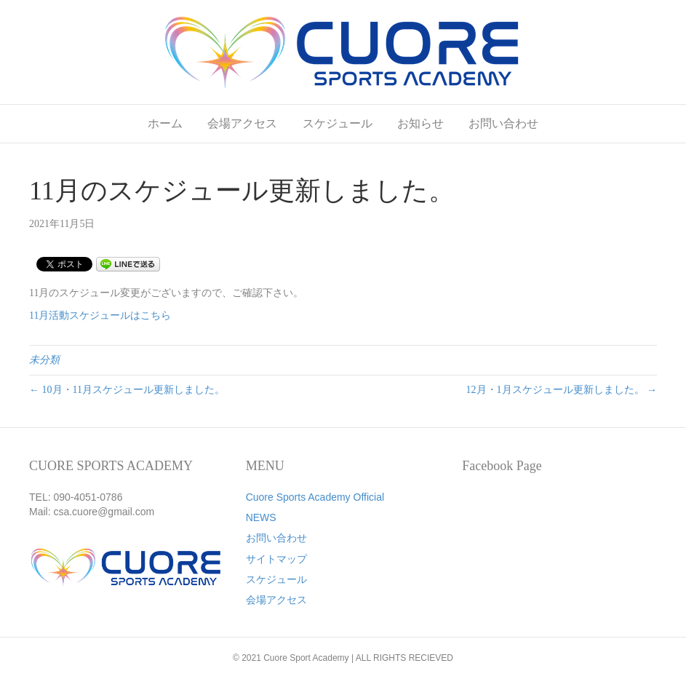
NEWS (261, 517)
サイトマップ (276, 559)
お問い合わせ (503, 123)
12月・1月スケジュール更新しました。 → (562, 389)
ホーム (165, 123)
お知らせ (420, 123)
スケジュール (337, 123)
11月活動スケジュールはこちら (100, 315)
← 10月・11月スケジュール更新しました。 (127, 389)
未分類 (44, 359)
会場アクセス (242, 123)
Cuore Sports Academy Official (315, 497)
